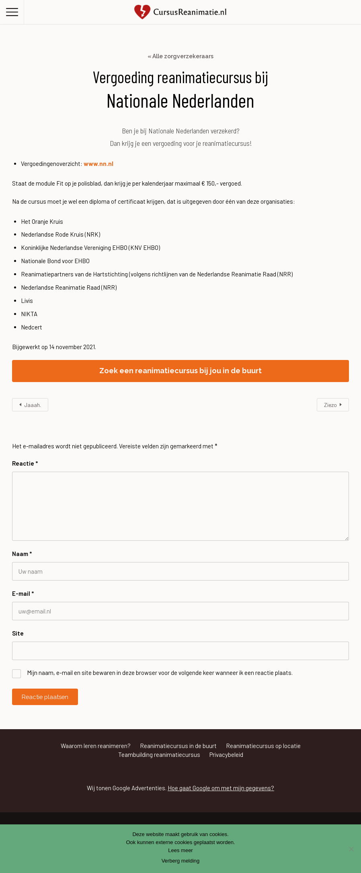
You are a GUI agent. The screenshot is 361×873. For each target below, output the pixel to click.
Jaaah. (32, 404)
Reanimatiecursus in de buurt (178, 745)
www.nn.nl (98, 163)
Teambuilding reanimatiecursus (159, 754)
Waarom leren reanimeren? (96, 745)
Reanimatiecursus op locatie (263, 745)
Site (18, 633)
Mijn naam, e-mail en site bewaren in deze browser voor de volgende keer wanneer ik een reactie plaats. (160, 672)
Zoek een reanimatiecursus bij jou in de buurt (180, 370)
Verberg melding (181, 861)
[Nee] (351, 849)
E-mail (23, 593)
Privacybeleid (226, 754)
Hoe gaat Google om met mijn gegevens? (221, 787)
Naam (22, 553)
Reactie (25, 463)
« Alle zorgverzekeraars (180, 56)
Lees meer (180, 850)
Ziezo (330, 404)
